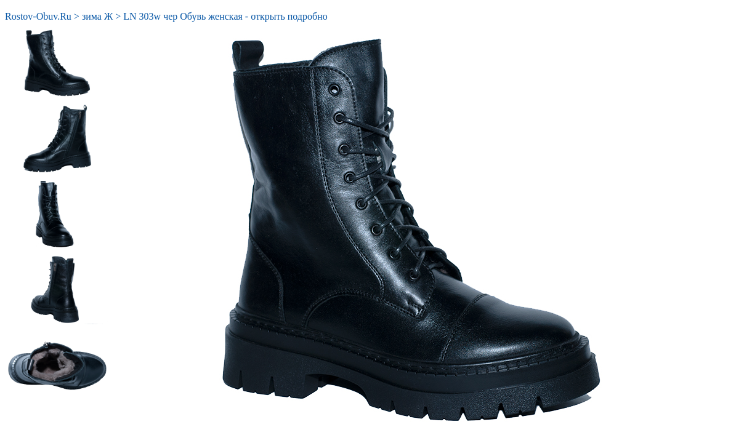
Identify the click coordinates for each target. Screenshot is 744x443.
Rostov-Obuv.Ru (38, 16)
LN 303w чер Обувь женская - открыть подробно (225, 16)
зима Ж (97, 16)
